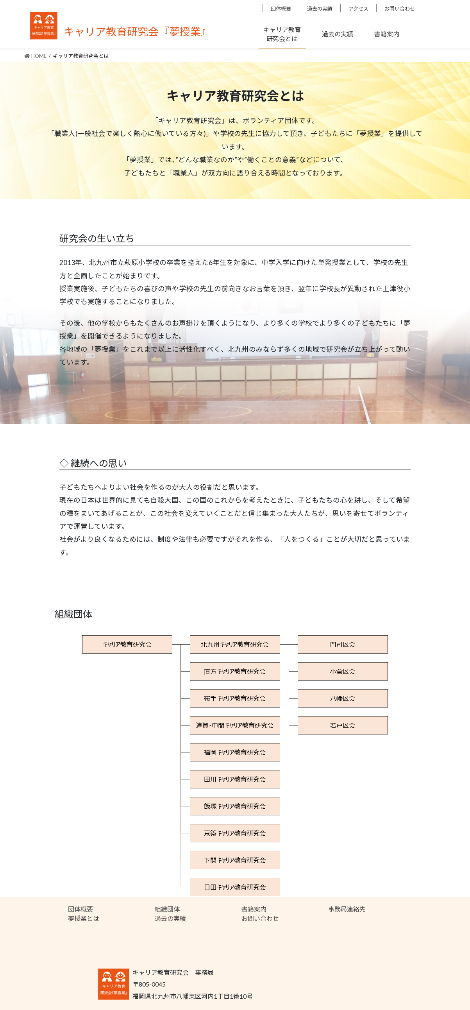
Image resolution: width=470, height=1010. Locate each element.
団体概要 (281, 8)
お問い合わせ (399, 8)
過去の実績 (319, 8)
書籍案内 (253, 909)
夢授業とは (83, 918)
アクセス (358, 8)
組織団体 (167, 909)
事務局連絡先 (347, 909)
